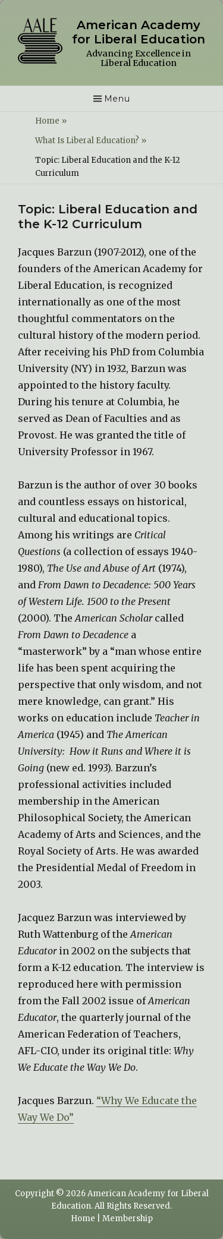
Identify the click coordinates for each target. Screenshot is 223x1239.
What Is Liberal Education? (90, 140)
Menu (117, 98)
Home (51, 121)
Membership (127, 1218)
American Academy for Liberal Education (138, 32)
